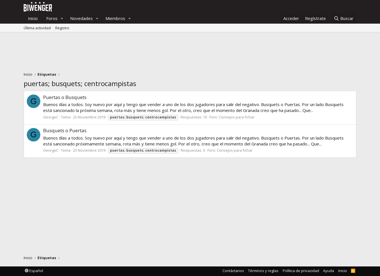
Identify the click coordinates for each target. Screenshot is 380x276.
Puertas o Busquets (65, 97)
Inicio (33, 18)
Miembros (115, 18)
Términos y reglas (263, 270)
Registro (62, 27)
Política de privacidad (301, 270)
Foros (52, 18)
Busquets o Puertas (65, 130)
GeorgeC (50, 117)
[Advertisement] (190, 53)
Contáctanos (233, 270)
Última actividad (37, 27)
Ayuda (328, 270)
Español (34, 270)
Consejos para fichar (237, 117)
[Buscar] (343, 18)
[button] (62, 18)
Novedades (81, 18)
